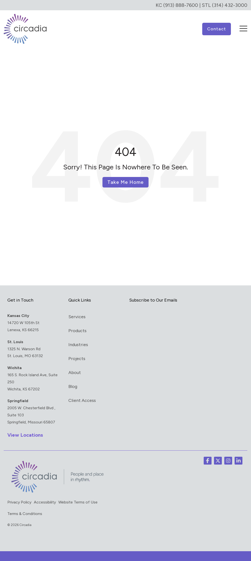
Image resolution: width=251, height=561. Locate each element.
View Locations (25, 435)
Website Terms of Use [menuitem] (78, 502)
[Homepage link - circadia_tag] (56, 492)
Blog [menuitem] (72, 386)
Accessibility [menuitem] (45, 502)
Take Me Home (125, 182)
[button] (243, 25)
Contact (216, 29)
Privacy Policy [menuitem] (19, 502)
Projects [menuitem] (76, 358)
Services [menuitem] (77, 316)
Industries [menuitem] (78, 344)
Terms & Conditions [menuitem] (24, 513)
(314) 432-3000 (229, 5)
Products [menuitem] (77, 330)
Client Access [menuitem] (82, 400)
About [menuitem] (74, 372)
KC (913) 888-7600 (177, 5)
